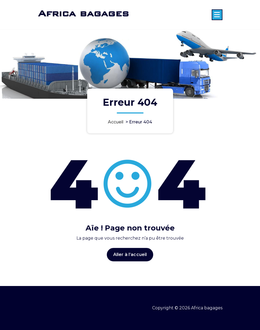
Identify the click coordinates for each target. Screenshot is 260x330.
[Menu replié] (217, 14)
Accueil (115, 121)
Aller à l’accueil (130, 258)
